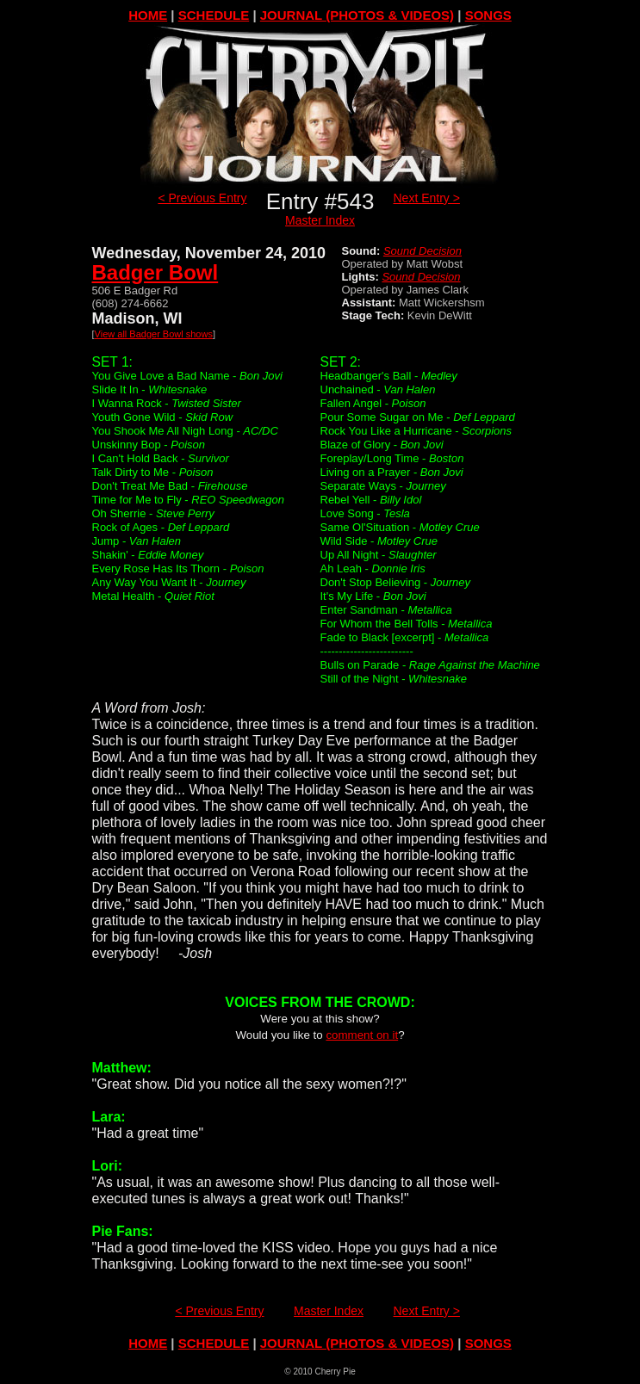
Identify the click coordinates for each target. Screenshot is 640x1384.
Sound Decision (422, 250)
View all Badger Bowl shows (154, 334)
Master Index (320, 220)
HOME (147, 15)
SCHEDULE (214, 15)
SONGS (488, 15)
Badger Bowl (155, 272)
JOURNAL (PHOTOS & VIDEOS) (357, 15)
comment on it (362, 1035)
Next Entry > (427, 198)
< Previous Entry (202, 198)
